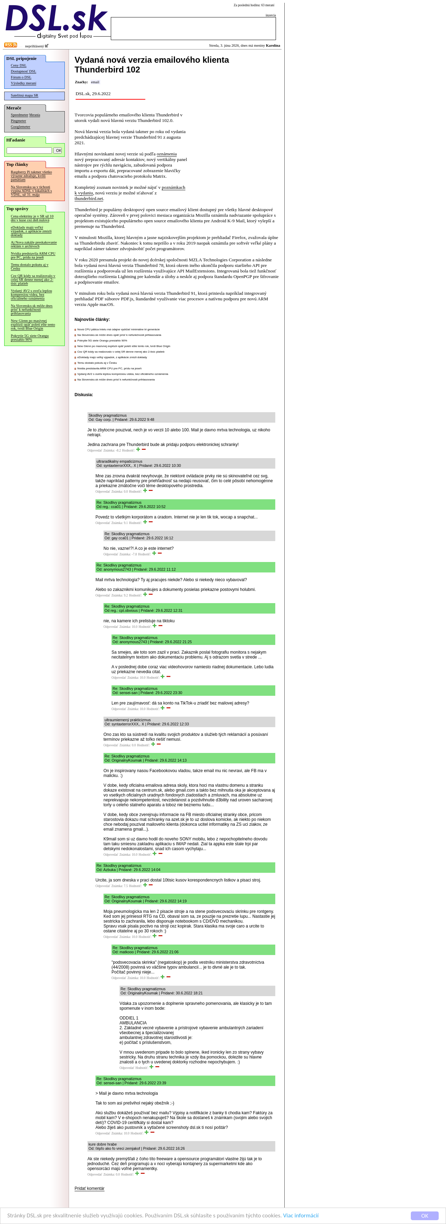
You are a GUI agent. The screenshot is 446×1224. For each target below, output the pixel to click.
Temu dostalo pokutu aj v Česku (29, 266)
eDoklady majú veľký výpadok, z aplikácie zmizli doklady (31, 231)
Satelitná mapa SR (24, 95)
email (95, 82)
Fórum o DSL (21, 77)
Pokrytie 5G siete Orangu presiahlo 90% (30, 337)
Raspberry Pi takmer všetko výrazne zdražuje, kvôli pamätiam (31, 176)
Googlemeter (20, 127)
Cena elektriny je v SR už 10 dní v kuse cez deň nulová (32, 218)
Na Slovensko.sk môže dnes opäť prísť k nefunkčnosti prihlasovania (119, 335)
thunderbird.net (89, 198)
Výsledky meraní (23, 83)
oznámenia (167, 153)
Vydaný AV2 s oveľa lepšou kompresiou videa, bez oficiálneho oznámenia (31, 294)
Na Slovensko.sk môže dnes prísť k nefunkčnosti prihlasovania (32, 309)
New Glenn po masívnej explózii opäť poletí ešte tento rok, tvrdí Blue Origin (33, 324)
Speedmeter (19, 115)
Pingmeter (18, 121)
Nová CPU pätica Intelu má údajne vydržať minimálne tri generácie (118, 329)
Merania (34, 115)
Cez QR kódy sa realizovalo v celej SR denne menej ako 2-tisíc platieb (33, 279)
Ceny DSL (18, 65)
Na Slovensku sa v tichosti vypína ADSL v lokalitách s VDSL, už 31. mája (31, 191)
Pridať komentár (90, 1188)
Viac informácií (301, 1215)
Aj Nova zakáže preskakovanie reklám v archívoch (34, 244)
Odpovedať (94, 450)
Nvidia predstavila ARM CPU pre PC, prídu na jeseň (33, 255)
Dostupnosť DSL (23, 71)
